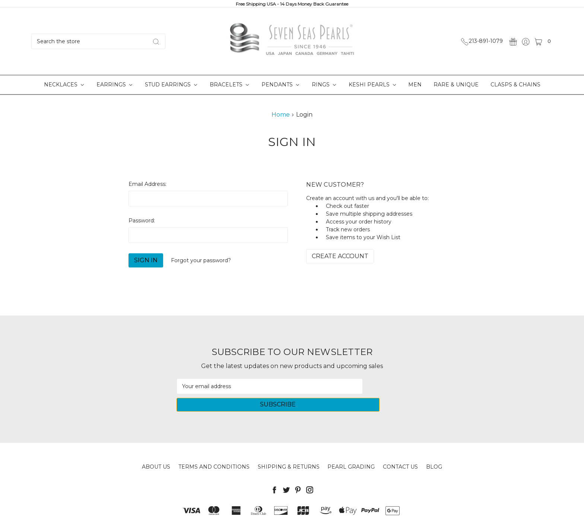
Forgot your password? (201, 260)
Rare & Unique (456, 84)
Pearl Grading (351, 449)
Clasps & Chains (515, 84)
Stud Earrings (171, 84)
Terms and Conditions (214, 449)
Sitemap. (324, 511)
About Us (156, 449)
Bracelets (229, 84)
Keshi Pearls (372, 84)
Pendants (280, 84)
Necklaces (64, 84)
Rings (324, 84)
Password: (141, 220)
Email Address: (147, 184)
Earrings (114, 84)
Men (415, 84)
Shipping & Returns (289, 449)
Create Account (340, 256)
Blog (434, 449)
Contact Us (400, 449)
